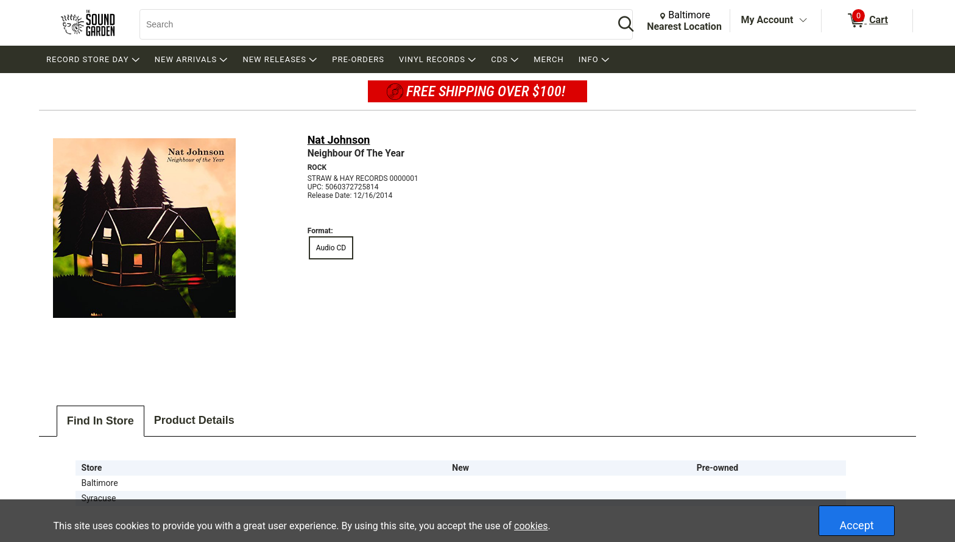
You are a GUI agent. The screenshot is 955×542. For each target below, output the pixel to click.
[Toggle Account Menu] (802, 20)
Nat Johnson (339, 139)
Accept (857, 525)
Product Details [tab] (194, 420)
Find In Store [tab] (100, 421)
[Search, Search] (371, 24)
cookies (531, 526)
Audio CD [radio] (331, 248)
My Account (767, 20)
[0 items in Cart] (867, 21)
